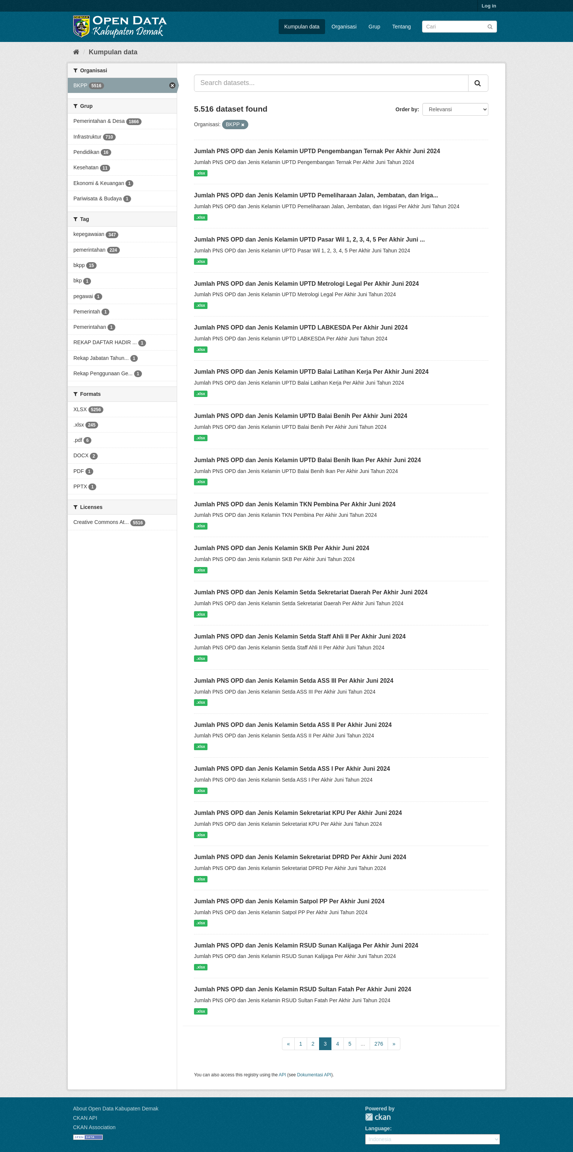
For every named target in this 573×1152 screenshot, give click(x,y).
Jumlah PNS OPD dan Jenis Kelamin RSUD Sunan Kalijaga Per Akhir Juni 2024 (306, 945)
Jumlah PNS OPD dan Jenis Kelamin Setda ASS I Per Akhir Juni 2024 (292, 769)
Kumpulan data (301, 27)
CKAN (378, 1117)
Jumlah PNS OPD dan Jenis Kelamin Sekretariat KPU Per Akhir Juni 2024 (298, 813)
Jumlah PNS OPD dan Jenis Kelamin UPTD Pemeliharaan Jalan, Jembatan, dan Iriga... (316, 195)
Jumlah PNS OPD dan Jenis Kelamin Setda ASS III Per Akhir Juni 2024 (293, 680)
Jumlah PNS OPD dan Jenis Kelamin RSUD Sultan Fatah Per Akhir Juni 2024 (302, 989)
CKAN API (85, 1118)
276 (379, 1044)
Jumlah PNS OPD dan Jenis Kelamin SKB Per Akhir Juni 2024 (281, 548)
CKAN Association (94, 1127)
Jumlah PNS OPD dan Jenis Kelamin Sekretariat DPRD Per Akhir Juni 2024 (300, 857)
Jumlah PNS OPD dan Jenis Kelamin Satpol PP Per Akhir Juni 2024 (289, 901)
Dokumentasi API (314, 1074)
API (282, 1074)
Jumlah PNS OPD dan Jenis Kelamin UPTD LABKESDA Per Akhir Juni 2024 (301, 327)
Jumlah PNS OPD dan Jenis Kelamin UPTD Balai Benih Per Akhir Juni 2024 (300, 416)
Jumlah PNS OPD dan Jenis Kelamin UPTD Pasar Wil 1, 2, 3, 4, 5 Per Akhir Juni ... (309, 239)
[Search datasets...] (331, 83)
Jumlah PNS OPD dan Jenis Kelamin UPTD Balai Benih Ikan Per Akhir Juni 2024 (307, 460)
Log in (489, 6)
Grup (374, 27)
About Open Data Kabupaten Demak (115, 1109)
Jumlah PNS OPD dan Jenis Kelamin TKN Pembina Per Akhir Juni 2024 (294, 504)
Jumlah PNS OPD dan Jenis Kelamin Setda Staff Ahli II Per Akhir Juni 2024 (300, 636)
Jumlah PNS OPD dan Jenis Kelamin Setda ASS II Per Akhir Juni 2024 (293, 725)
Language (377, 1128)
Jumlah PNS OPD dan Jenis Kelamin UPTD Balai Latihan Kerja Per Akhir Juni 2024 (311, 372)
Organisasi (344, 27)
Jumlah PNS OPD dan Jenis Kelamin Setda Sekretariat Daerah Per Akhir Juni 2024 (311, 592)
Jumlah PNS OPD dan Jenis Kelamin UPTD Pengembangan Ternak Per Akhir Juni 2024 (317, 151)
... (363, 1044)
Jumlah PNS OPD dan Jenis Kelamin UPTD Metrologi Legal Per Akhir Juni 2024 (306, 284)
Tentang (401, 27)
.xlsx (200, 173)
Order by (406, 109)
